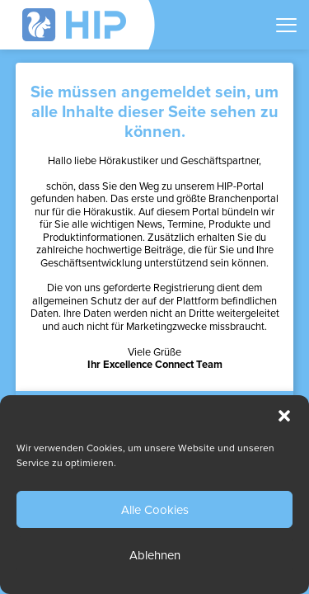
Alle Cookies (155, 509)
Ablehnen (154, 555)
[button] (284, 416)
